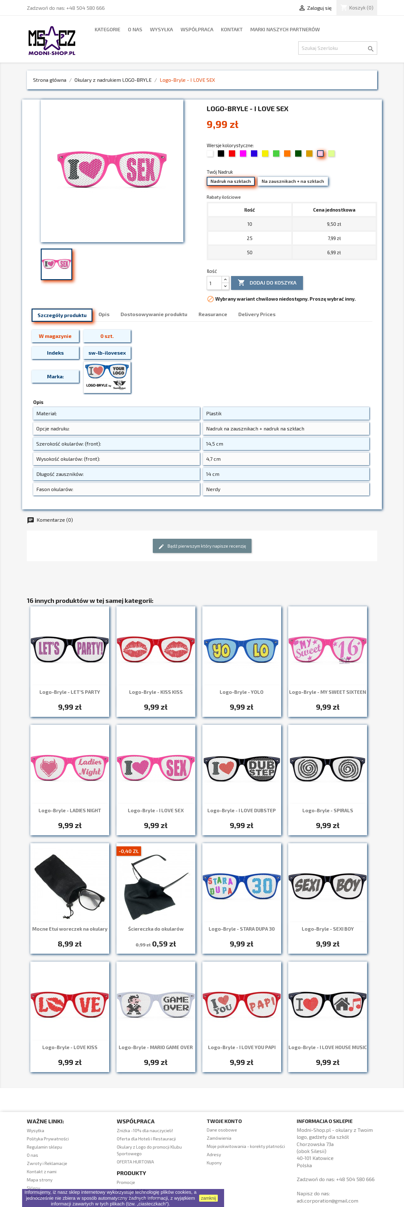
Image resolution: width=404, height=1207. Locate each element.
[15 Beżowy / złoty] (310, 155)
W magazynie (55, 336)
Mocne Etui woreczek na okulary (70, 929)
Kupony (214, 1162)
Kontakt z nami (41, 1171)
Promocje (126, 1182)
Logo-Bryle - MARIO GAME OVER (156, 1047)
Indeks (55, 353)
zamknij (208, 1198)
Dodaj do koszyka (267, 283)
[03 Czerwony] (233, 155)
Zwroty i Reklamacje (47, 1163)
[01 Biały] (211, 155)
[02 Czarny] (222, 155)
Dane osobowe (222, 1129)
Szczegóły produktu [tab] (62, 315)
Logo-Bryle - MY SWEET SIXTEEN (327, 692)
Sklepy (33, 1188)
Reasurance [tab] (213, 314)
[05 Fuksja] (244, 155)
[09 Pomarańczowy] (288, 155)
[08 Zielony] (277, 155)
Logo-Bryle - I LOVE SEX (156, 810)
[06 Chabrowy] (255, 155)
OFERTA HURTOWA (135, 1161)
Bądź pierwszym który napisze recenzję (202, 546)
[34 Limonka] (332, 155)
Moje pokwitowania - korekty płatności (246, 1146)
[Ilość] (214, 283)
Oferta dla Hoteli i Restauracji (146, 1138)
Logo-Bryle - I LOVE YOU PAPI (242, 1047)
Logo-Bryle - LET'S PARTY (69, 692)
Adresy (214, 1154)
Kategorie (107, 29)
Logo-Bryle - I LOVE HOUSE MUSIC (327, 1047)
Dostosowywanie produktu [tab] (154, 314)
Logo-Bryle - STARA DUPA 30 (242, 929)
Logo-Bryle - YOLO (242, 692)
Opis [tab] (104, 314)
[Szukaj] (337, 48)
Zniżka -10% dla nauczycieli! (145, 1130)
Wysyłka (161, 29)
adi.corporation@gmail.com (327, 1201)
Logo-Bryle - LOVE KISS (70, 1047)
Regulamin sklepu (44, 1147)
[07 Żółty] (266, 155)
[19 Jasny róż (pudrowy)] (321, 155)
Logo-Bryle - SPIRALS (327, 810)
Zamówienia (219, 1138)
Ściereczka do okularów (156, 929)
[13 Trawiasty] (299, 155)
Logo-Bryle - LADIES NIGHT (70, 810)
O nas (135, 29)
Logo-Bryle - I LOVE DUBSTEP (241, 810)
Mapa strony (39, 1179)
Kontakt (232, 29)
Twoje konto (224, 1121)
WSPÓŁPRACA (197, 29)
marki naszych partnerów (285, 29)
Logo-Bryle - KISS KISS (156, 692)
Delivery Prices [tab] (257, 314)
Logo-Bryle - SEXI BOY (328, 929)
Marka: (55, 376)
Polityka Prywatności (48, 1138)
